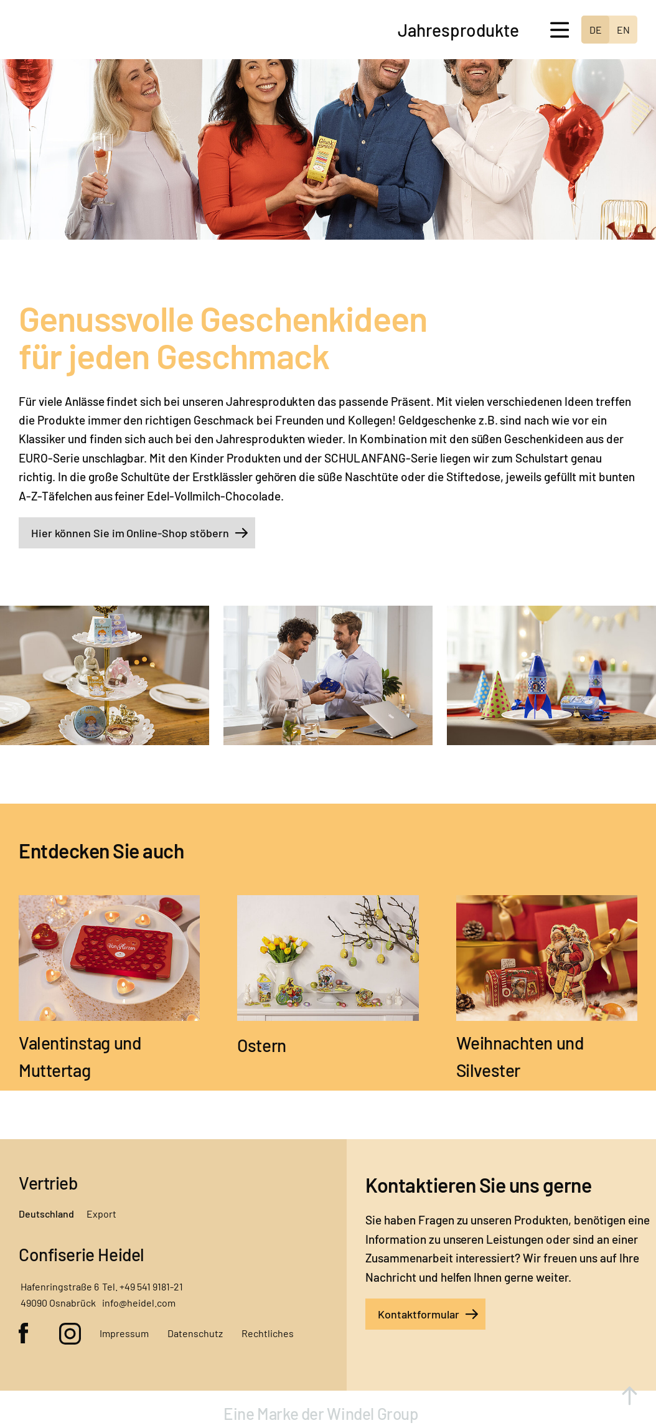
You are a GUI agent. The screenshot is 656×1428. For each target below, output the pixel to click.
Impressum (124, 1333)
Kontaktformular (418, 1314)
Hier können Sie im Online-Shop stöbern (130, 533)
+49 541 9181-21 (151, 1286)
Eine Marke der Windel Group (322, 1413)
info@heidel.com (139, 1302)
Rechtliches (267, 1333)
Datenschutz (195, 1333)
